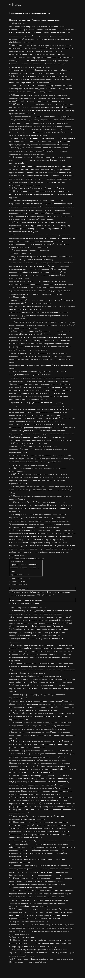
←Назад (15, 4)
